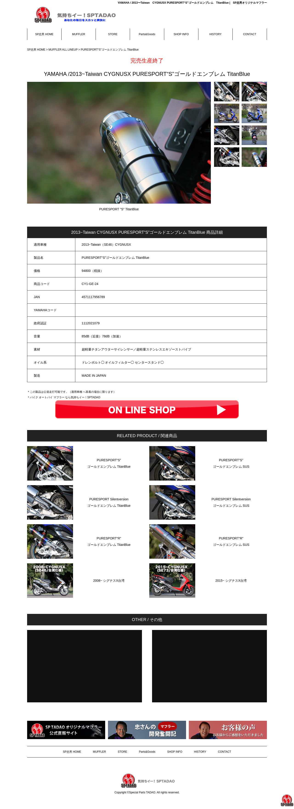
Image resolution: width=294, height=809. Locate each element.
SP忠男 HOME (44, 34)
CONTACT (249, 34)
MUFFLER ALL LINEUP (63, 49)
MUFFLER (78, 34)
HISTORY (215, 34)
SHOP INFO (181, 34)
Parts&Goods (147, 34)
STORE (112, 34)
